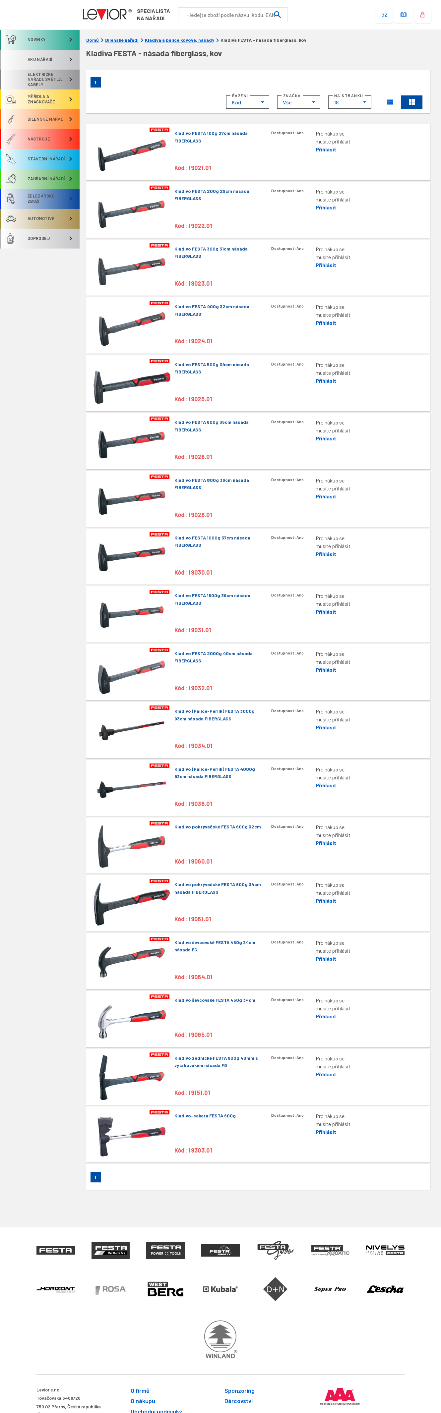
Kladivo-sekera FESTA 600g (205, 1115)
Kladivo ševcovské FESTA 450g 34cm (214, 1000)
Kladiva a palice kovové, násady (179, 40)
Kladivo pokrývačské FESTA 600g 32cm (217, 826)
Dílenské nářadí (122, 40)
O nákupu (143, 1400)
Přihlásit (326, 149)
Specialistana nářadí (155, 14)
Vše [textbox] (287, 102)
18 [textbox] (336, 102)
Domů (92, 40)
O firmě (140, 1390)
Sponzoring (239, 1390)
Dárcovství (238, 1400)
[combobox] (247, 102)
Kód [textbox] (236, 102)
